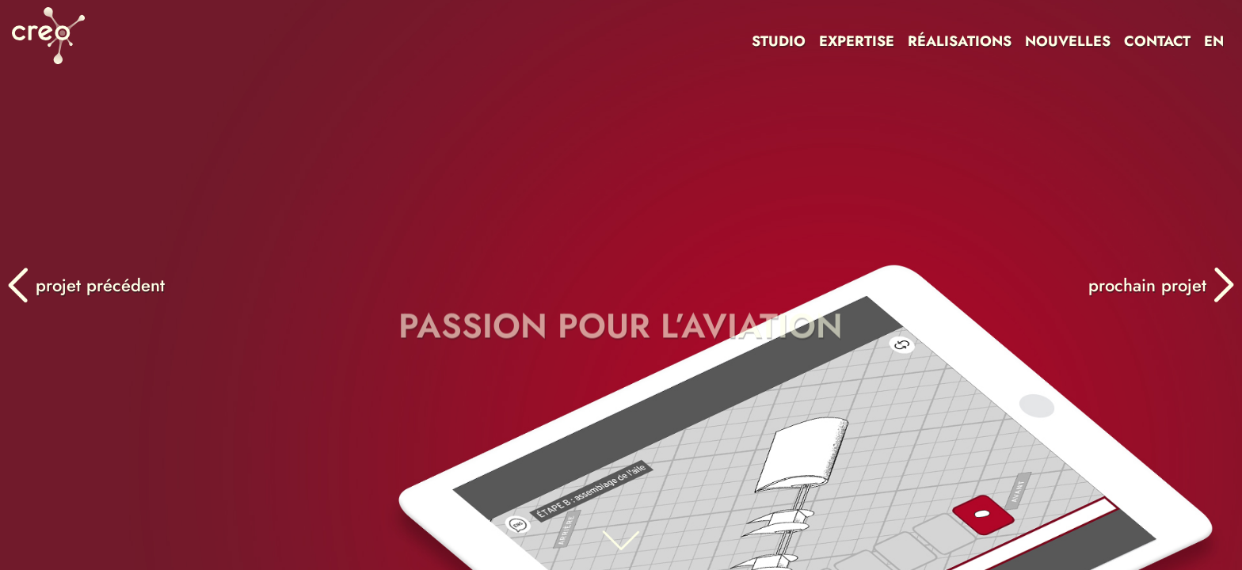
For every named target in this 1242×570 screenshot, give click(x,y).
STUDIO (779, 41)
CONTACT (1157, 41)
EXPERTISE (856, 41)
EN (1214, 41)
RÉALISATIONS (960, 41)
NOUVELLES (1068, 41)
